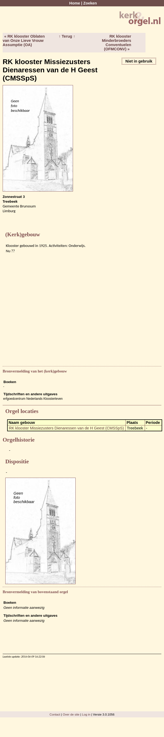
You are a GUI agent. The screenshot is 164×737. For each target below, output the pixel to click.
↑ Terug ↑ (67, 36)
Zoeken (90, 3)
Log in (86, 714)
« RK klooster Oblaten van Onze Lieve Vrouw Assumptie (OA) (24, 40)
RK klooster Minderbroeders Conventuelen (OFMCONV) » (116, 42)
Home (74, 3)
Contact (54, 714)
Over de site (71, 714)
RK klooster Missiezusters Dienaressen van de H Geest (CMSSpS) (66, 428)
